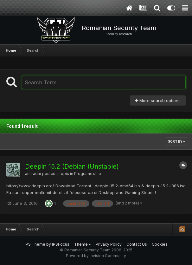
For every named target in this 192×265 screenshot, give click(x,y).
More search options (158, 100)
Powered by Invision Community (96, 255)
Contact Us (136, 244)
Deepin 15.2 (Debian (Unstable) (72, 166)
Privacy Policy (109, 244)
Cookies (160, 244)
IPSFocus (60, 244)
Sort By (176, 141)
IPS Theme (35, 244)
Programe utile (87, 173)
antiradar (33, 173)
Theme (82, 244)
